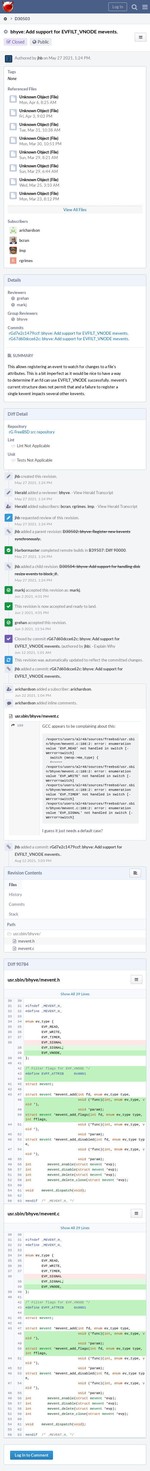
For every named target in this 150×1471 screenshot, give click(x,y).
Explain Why (104, 646)
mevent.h (26, 941)
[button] (145, 6)
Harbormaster (27, 550)
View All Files (75, 209)
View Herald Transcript (93, 492)
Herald (21, 492)
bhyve (22, 319)
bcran (24, 240)
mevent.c (26, 948)
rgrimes (26, 260)
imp (22, 250)
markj (22, 304)
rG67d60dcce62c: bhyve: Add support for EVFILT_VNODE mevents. (69, 338)
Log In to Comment (31, 1455)
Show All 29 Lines (75, 993)
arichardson (29, 230)
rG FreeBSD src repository (32, 432)
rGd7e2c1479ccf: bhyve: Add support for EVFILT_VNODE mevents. (69, 333)
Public (43, 42)
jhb (40, 58)
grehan (23, 298)
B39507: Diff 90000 (107, 550)
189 (17, 725)
